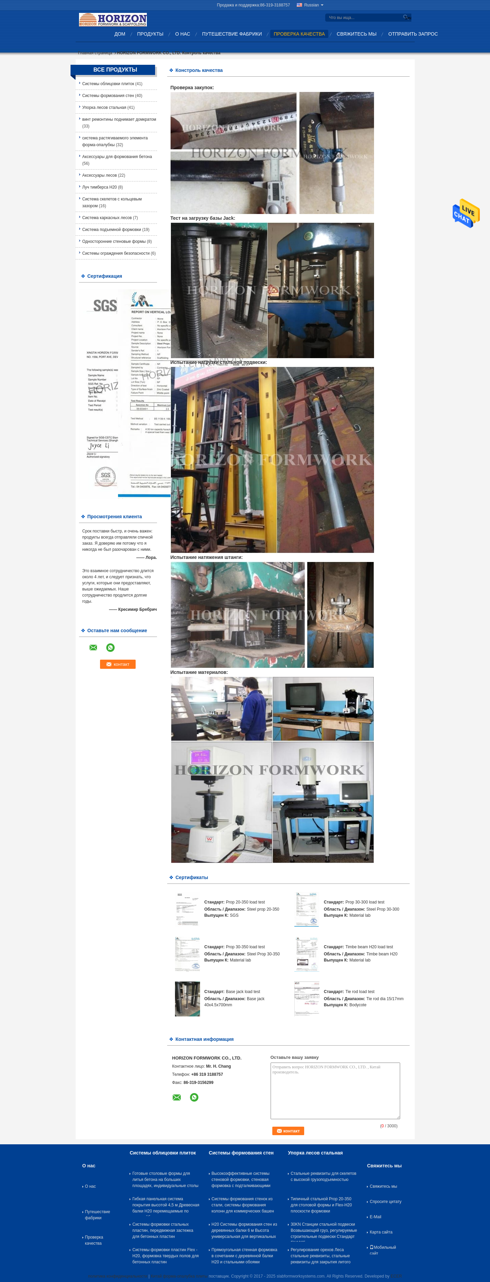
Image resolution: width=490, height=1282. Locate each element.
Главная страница (95, 53)
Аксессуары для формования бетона (117, 156)
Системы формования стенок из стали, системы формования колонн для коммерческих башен (243, 1205)
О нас (182, 34)
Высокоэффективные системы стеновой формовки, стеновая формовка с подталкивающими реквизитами (241, 1181)
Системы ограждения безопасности (116, 253)
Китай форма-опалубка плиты (179, 1276)
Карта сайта (381, 1232)
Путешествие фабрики (232, 34)
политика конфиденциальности (118, 1276)
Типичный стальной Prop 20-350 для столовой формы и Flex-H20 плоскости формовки (321, 1205)
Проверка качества (299, 34)
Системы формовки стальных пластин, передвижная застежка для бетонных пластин (162, 1230)
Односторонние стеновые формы (114, 241)
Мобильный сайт (383, 1250)
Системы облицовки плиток (108, 83)
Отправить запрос (413, 34)
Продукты (150, 34)
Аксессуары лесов (99, 175)
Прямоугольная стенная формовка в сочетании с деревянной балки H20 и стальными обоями (244, 1255)
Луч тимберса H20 (99, 187)
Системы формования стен (108, 95)
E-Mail (375, 1217)
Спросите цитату (385, 1201)
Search (407, 17)
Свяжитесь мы (356, 34)
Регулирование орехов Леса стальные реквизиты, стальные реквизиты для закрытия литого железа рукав (320, 1257)
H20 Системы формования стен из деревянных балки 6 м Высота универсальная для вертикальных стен (244, 1232)
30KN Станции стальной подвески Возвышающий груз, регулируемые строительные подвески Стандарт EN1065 (324, 1232)
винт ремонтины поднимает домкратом (119, 119)
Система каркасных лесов (107, 217)
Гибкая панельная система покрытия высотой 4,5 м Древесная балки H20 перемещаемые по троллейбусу (165, 1206)
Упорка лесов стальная (104, 107)
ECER (396, 1276)
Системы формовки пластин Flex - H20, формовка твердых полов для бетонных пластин (165, 1255)
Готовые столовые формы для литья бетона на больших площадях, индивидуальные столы (165, 1179)
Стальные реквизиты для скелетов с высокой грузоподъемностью (323, 1176)
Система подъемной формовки (111, 229)
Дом (120, 34)
